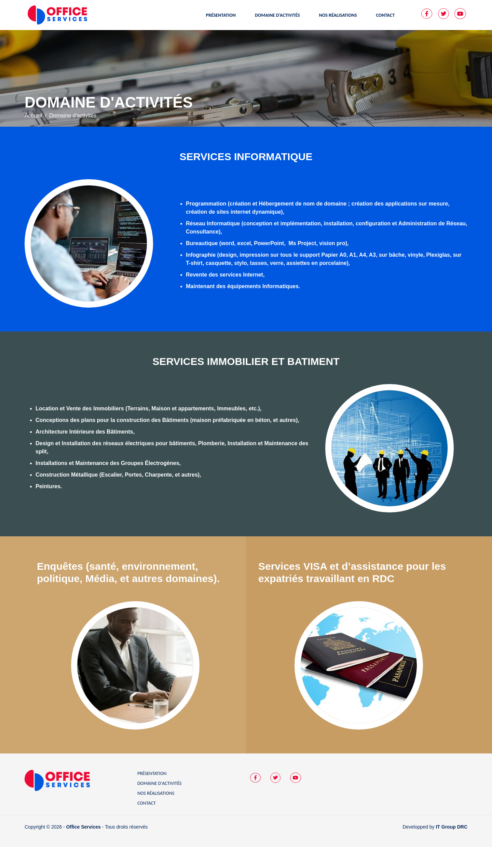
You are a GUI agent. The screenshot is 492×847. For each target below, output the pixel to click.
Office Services (83, 827)
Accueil (33, 115)
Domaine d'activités (159, 783)
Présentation (151, 773)
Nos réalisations (155, 793)
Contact (146, 803)
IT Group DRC (451, 827)
